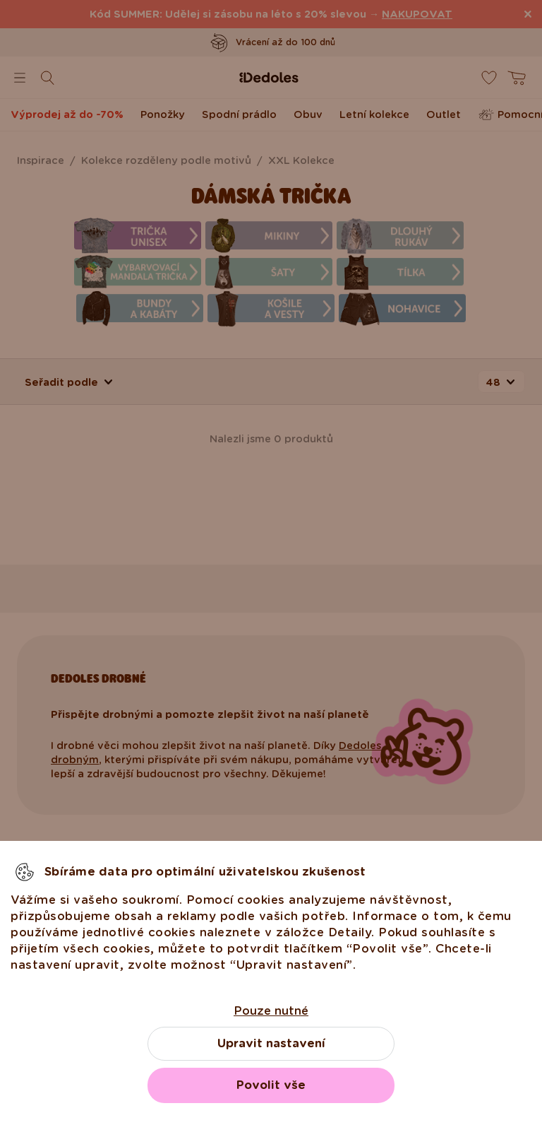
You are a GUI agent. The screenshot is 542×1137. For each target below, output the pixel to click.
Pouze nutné (271, 1011)
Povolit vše (271, 1085)
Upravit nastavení (271, 1043)
